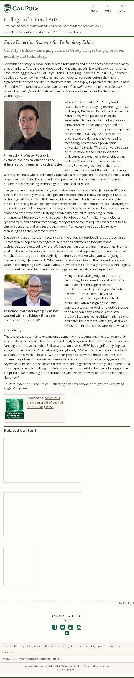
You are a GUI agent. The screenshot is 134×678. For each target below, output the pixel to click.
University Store (67, 646)
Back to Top (125, 603)
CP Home (6, 646)
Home (7, 32)
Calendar (83, 646)
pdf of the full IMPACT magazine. (45, 404)
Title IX (56, 658)
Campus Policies (116, 646)
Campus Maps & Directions (41, 646)
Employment (98, 646)
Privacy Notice (9, 658)
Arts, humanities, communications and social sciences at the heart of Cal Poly (54, 26)
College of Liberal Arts (31, 19)
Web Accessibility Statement (34, 658)
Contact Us (7, 652)
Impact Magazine (22, 32)
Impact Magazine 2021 (46, 32)
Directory (19, 646)
